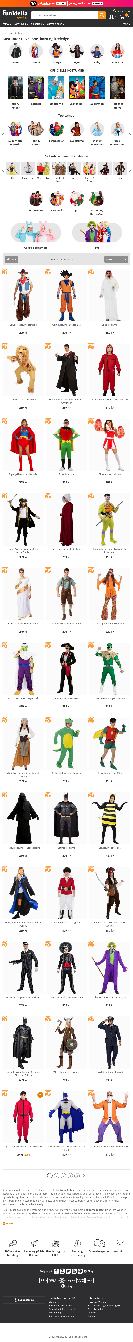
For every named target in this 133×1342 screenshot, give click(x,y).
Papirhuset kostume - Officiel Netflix (109, 399)
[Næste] (84, 1175)
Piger (76, 62)
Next (130, 134)
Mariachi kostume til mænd (66, 698)
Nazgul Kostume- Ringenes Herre (23, 847)
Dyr (13, 178)
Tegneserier (56, 140)
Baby (97, 62)
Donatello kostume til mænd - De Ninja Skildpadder (109, 550)
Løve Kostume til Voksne (23, 399)
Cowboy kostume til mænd (23, 324)
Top (125, 24)
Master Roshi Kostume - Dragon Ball (110, 1146)
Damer (36, 62)
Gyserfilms (77, 140)
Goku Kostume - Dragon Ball (66, 324)
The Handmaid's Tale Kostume (66, 548)
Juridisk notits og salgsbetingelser (104, 1305)
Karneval (56, 210)
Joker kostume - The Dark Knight (109, 997)
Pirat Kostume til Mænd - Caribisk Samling (110, 924)
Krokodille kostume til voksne (66, 772)
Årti (74, 178)
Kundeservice (24, 1300)
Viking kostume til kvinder (66, 1071)
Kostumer (20, 24)
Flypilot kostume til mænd (109, 1071)
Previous (3, 134)
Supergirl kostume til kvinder (23, 474)
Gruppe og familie (35, 247)
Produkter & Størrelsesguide (63, 1309)
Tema (6, 24)
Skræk (105, 178)
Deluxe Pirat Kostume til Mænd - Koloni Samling (23, 550)
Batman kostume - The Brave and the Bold (66, 1148)
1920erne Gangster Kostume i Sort (23, 997)
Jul (76, 210)
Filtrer (10, 259)
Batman (36, 103)
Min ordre (54, 1301)
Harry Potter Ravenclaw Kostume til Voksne (23, 924)
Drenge (56, 62)
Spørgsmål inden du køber (62, 1315)
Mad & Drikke (43, 178)
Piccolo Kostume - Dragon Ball (23, 698)
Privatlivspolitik (95, 1309)
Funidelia (7, 32)
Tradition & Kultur (59, 179)
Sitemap (92, 1315)
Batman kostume (66, 847)
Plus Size (117, 62)
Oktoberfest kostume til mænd (66, 623)
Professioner (28, 178)
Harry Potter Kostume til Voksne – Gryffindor (66, 401)
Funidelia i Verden (97, 1301)
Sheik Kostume (109, 324)
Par (97, 247)
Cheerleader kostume (110, 474)
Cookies (92, 1312)
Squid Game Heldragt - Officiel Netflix (23, 1146)
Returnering (55, 1312)
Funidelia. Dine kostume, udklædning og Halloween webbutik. (15, 14)
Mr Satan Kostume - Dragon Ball (66, 922)
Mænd (15, 62)
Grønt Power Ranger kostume (110, 698)
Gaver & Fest (54, 24)
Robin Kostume (66, 474)
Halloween (36, 210)
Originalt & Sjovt (89, 179)
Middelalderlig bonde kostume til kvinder (23, 774)
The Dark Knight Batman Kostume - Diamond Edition (23, 1073)
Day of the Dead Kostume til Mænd (66, 997)
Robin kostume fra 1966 (110, 772)
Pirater (120, 178)
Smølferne (56, 103)
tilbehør (36, 24)
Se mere (10, 1223)
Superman (97, 103)
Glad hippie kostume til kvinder (109, 623)
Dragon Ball (76, 103)
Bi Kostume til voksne (110, 847)
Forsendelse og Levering (61, 1305)
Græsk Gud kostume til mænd (23, 623)
